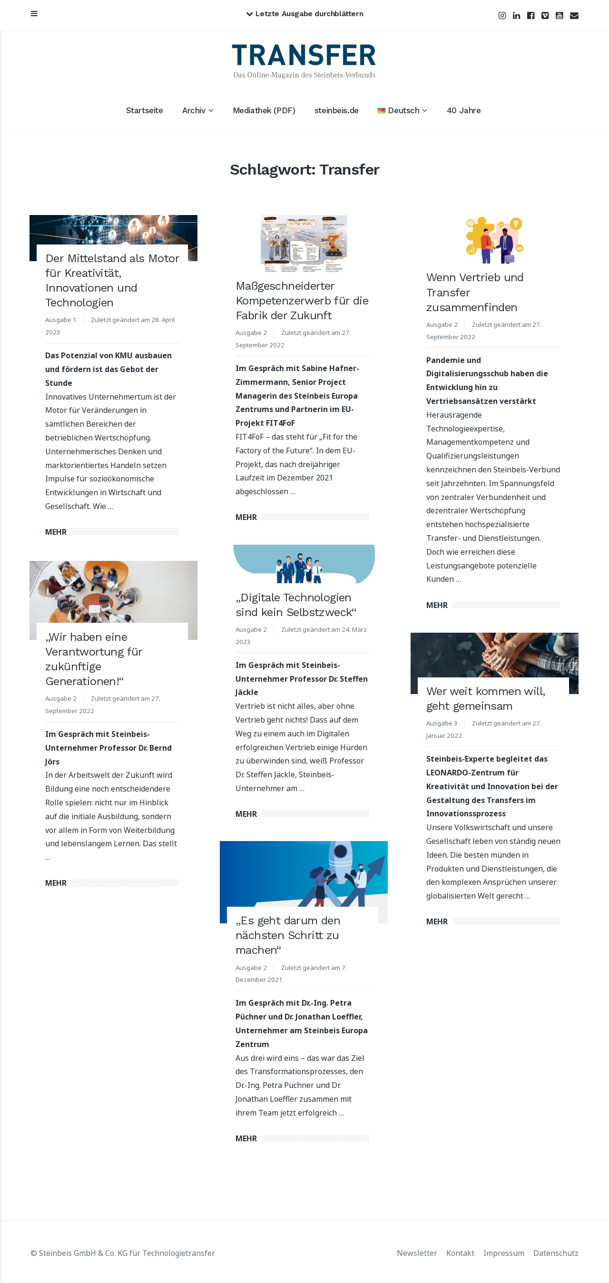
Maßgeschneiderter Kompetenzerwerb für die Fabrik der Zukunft (302, 300)
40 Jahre (464, 110)
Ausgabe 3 (442, 722)
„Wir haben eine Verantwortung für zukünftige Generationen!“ (94, 658)
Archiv (193, 110)
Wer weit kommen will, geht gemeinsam (485, 698)
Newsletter (417, 1251)
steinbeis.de (336, 110)
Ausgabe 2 (252, 332)
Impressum (503, 1251)
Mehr (56, 532)
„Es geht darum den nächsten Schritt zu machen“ (288, 935)
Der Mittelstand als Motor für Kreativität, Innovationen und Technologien (112, 281)
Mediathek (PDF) (264, 110)
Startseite (144, 110)
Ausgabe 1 (61, 319)
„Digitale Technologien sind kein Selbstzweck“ (296, 605)
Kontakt (460, 1251)
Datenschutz (556, 1251)
